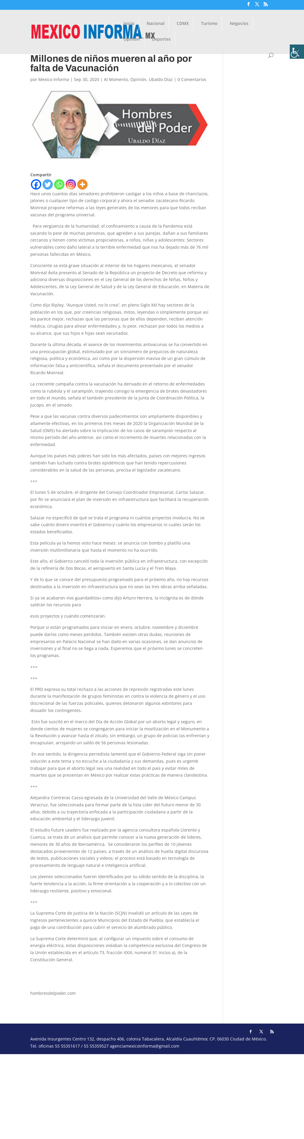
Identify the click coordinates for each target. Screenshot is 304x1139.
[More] (82, 184)
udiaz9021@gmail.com (52, 982)
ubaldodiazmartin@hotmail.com (62, 971)
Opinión (132, 39)
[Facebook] (36, 184)
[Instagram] (71, 184)
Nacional (155, 23)
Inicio (129, 23)
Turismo (209, 23)
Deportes (161, 39)
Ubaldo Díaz (161, 79)
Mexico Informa (53, 79)
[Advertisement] (152, 1095)
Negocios (239, 23)
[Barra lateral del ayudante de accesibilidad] (297, 52)
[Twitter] (47, 184)
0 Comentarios (192, 79)
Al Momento (116, 79)
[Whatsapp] (59, 184)
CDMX (183, 23)
